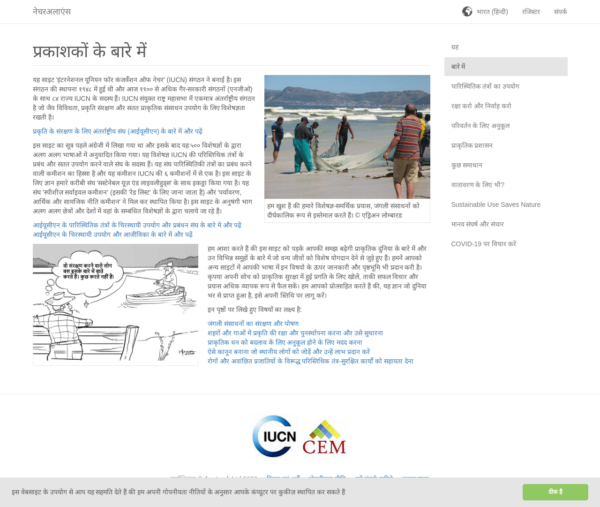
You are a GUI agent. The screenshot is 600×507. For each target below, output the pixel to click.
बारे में (458, 66)
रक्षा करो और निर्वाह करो (481, 106)
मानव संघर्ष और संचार (477, 224)
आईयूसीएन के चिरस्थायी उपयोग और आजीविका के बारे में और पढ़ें (113, 234)
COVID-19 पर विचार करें (483, 244)
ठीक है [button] (555, 492)
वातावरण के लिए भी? (477, 185)
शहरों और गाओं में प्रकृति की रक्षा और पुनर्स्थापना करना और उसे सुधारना (295, 333)
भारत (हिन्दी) (492, 11)
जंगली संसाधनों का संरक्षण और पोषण (253, 323)
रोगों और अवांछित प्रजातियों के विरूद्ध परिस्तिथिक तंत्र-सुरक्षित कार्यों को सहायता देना (310, 361)
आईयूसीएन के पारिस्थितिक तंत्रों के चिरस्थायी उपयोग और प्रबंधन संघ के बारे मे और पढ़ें (137, 225)
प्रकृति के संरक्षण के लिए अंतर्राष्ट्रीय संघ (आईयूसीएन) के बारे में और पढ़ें (117, 131)
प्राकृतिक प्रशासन (472, 145)
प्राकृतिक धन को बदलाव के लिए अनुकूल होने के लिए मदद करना (285, 342)
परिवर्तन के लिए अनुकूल (480, 125)
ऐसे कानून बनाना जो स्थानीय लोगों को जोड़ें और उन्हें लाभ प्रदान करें (289, 352)
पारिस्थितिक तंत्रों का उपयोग (485, 86)
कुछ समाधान (467, 165)
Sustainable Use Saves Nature (496, 204)
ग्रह (454, 47)
